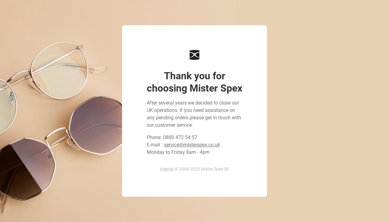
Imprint (167, 168)
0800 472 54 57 (180, 137)
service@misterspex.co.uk (192, 145)
